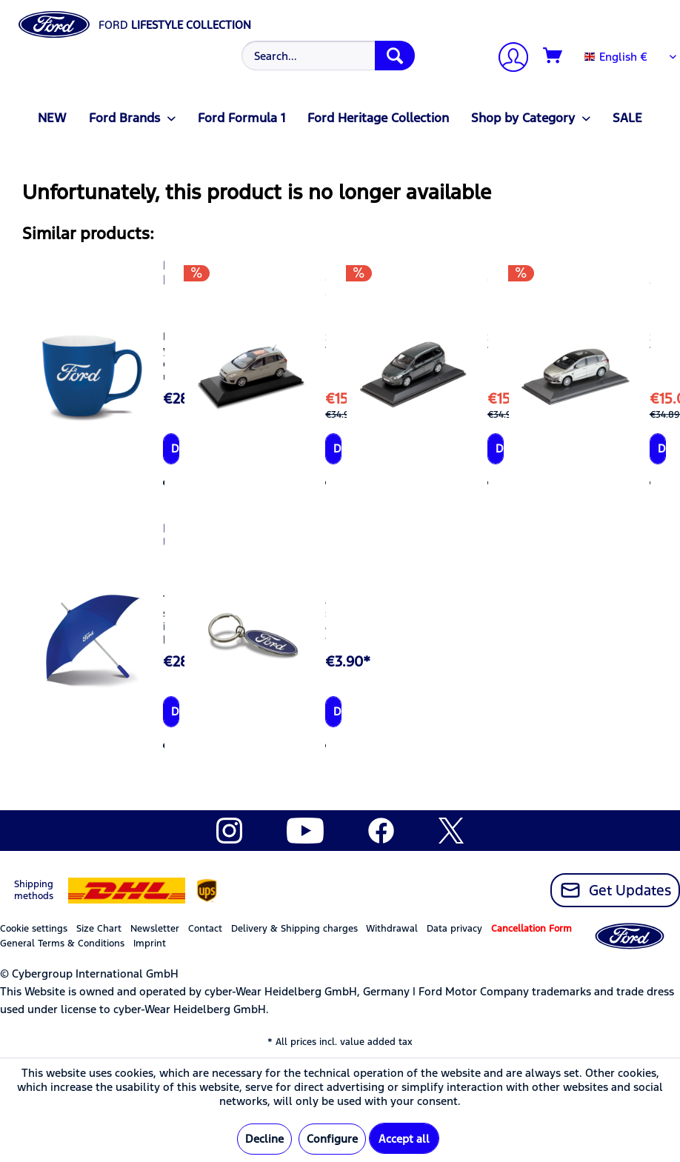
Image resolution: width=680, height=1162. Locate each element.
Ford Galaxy (487, 272)
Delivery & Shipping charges (294, 929)
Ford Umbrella (163, 535)
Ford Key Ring (325, 543)
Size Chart (98, 929)
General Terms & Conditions (62, 943)
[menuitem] (326, 55)
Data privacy (454, 929)
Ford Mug (163, 272)
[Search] (395, 55)
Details (175, 448)
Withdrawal (392, 929)
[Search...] (328, 55)
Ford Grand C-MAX (325, 287)
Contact (205, 929)
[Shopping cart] (553, 56)
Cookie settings (33, 929)
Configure (332, 1139)
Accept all (404, 1139)
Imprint (149, 943)
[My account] (507, 59)
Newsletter (154, 929)
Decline (264, 1139)
